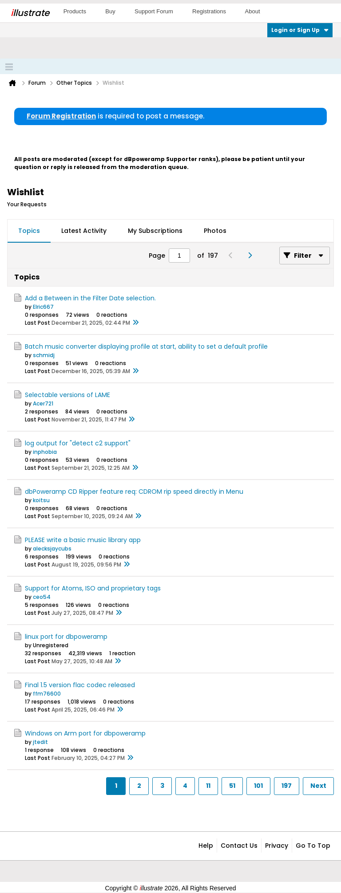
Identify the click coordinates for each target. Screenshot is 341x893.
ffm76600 (47, 693)
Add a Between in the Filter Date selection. (90, 298)
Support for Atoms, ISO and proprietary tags (93, 588)
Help (205, 845)
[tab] (29, 231)
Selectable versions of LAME (67, 394)
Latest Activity (84, 230)
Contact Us (239, 845)
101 (258, 785)
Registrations (209, 11)
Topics (29, 230)
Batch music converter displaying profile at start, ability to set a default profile (146, 346)
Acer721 (43, 403)
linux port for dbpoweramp (66, 636)
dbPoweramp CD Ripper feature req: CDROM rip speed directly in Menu (134, 491)
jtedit (40, 742)
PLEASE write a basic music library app (83, 539)
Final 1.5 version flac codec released (80, 685)
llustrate (30, 13)
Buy (110, 11)
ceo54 (42, 597)
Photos (215, 230)
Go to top (313, 845)
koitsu (41, 500)
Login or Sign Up (300, 30)
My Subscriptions (155, 230)
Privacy (276, 845)
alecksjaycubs (52, 548)
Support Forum (154, 11)
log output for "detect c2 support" (78, 443)
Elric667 (43, 307)
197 (287, 785)
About (252, 11)
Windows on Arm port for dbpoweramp (85, 733)
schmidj (44, 355)
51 (232, 785)
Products (74, 11)
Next (318, 785)
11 (208, 785)
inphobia (45, 452)
